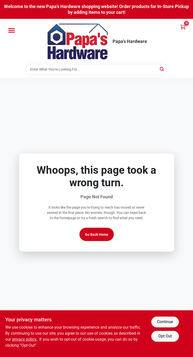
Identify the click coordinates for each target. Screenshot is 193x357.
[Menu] (11, 30)
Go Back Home (96, 234)
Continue (165, 321)
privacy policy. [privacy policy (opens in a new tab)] (24, 339)
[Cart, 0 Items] (182, 27)
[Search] (162, 69)
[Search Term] (96, 69)
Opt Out (165, 336)
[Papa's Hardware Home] (77, 41)
